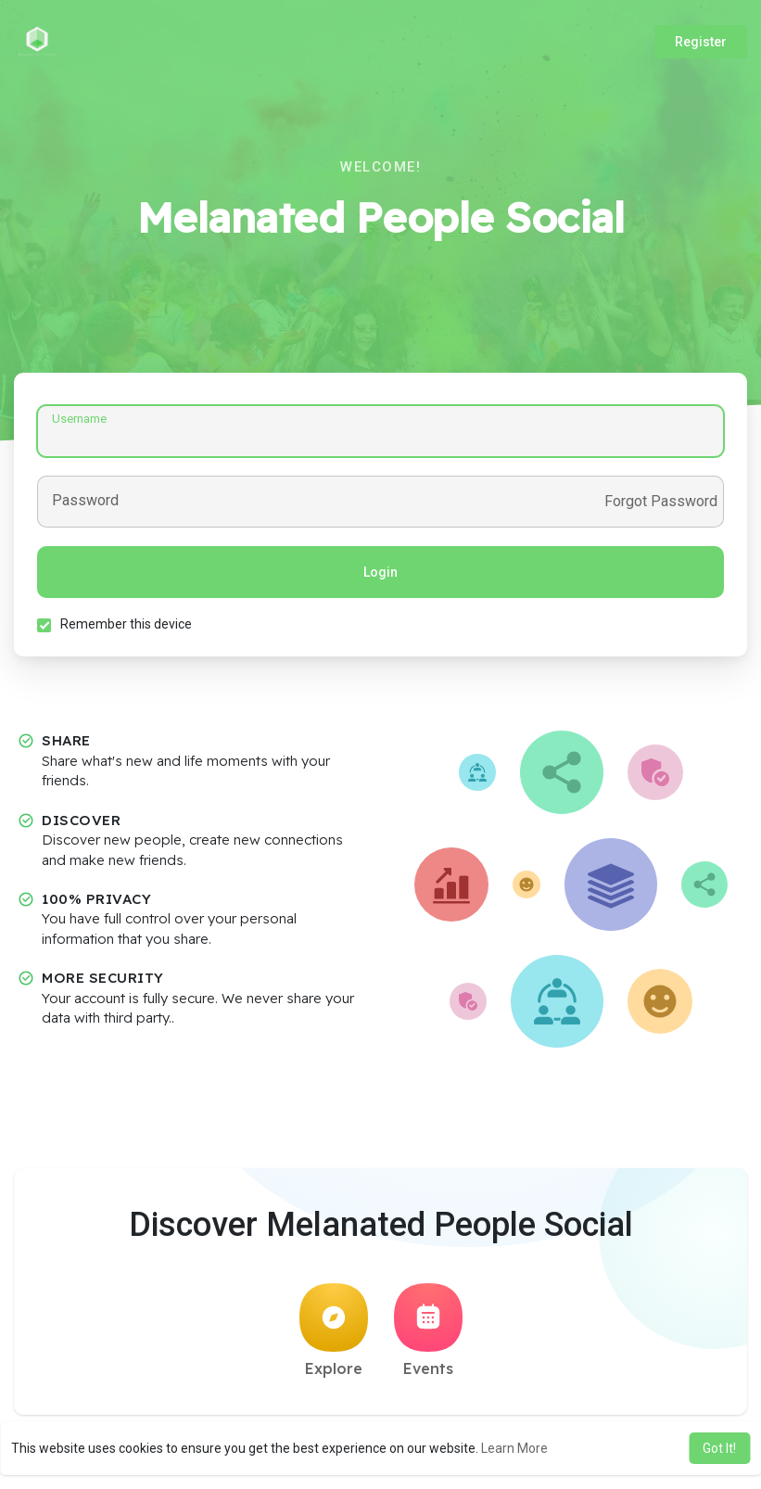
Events (428, 1330)
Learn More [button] (514, 1448)
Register (701, 41)
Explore (333, 1330)
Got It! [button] (719, 1448)
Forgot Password (660, 501)
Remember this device (126, 624)
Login (380, 572)
